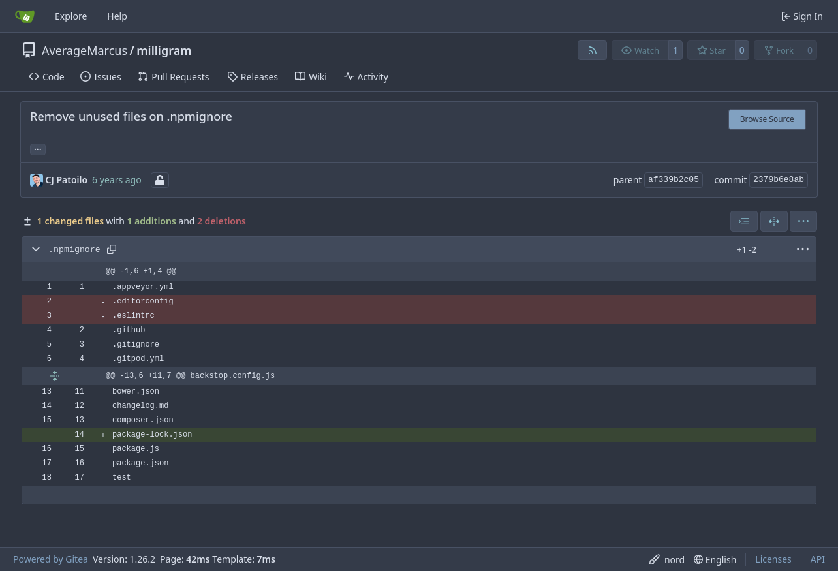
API (818, 559)
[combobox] (744, 221)
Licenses (773, 559)
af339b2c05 (673, 180)
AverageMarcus (84, 50)
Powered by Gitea (50, 559)
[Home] (25, 16)
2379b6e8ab (778, 180)
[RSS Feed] (593, 50)
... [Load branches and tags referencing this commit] (38, 148)
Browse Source (767, 119)
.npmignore (74, 250)
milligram (163, 50)
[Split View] (774, 221)
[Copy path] (111, 249)
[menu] (803, 221)
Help (117, 16)
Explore (71, 16)
